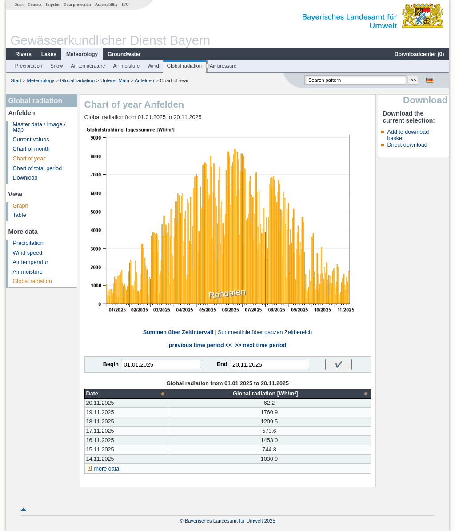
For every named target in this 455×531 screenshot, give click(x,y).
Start (19, 4)
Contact (34, 4)
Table (19, 215)
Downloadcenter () (419, 54)
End (222, 364)
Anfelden (144, 80)
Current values (31, 139)
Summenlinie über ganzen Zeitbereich (265, 332)
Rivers (23, 54)
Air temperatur (30, 262)
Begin (111, 364)
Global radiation (184, 65)
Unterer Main (114, 80)
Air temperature (88, 65)
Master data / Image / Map (39, 127)
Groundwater (124, 54)
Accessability (106, 4)
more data (107, 469)
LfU (125, 4)
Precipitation (29, 65)
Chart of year (29, 159)
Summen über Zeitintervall (178, 332)
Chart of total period (37, 168)
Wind (153, 65)
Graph (20, 206)
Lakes (48, 54)
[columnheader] (126, 394)
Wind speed (28, 253)
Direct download (407, 145)
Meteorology (82, 54)
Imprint (53, 4)
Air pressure (223, 65)
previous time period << (200, 345)
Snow (56, 65)
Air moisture (126, 65)
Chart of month (31, 149)
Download (25, 178)
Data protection (77, 4)
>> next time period (260, 345)
